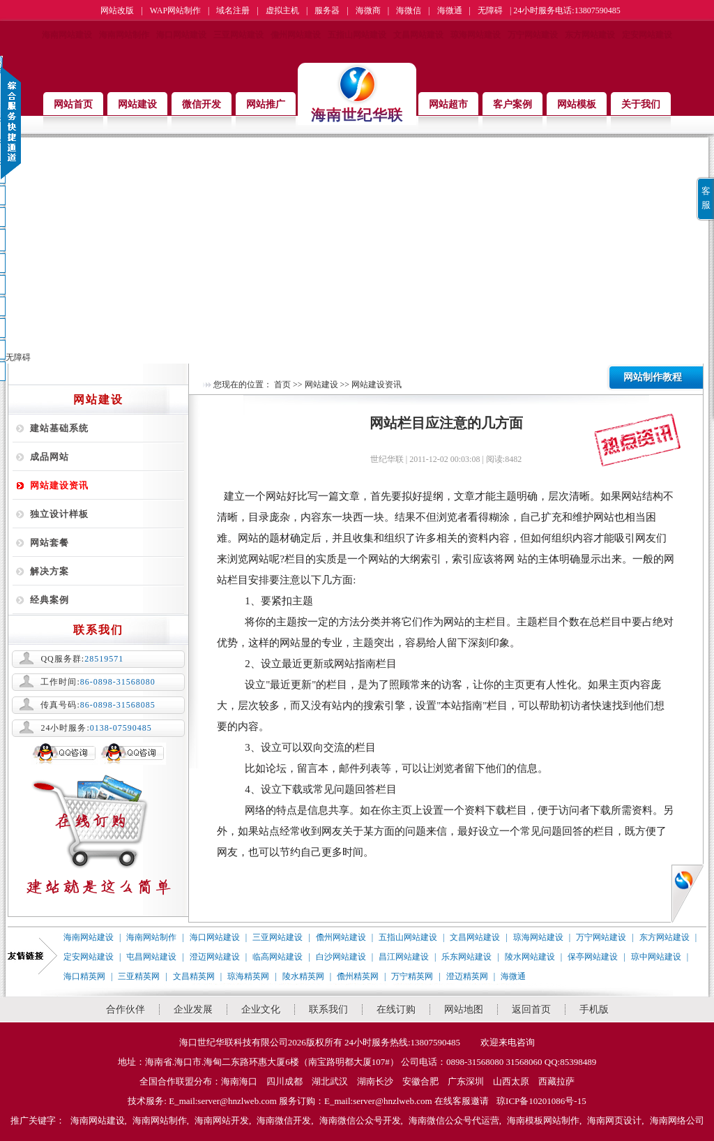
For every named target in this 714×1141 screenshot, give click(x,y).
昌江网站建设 (404, 957)
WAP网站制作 (175, 10)
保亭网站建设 (593, 957)
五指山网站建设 (357, 35)
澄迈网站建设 (215, 957)
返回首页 (531, 1009)
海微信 (408, 10)
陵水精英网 (303, 976)
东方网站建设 (590, 35)
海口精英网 (84, 976)
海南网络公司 (677, 1120)
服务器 (327, 10)
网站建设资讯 (59, 485)
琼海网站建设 (475, 35)
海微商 (368, 10)
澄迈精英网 (467, 976)
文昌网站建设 (418, 35)
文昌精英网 (194, 976)
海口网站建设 (181, 35)
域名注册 (233, 10)
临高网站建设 (277, 957)
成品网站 (49, 457)
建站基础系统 (59, 428)
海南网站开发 (222, 1120)
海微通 (449, 10)
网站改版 (117, 10)
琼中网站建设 (656, 957)
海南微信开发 (284, 1120)
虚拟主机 (282, 10)
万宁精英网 (412, 976)
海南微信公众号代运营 (454, 1120)
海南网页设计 (614, 1120)
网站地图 (463, 1009)
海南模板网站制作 (543, 1120)
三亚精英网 (139, 976)
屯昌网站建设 (151, 957)
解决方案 (49, 571)
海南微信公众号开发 (360, 1120)
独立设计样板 (59, 514)
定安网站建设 (647, 35)
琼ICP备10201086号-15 (541, 1101)
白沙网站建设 (341, 957)
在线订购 (396, 1009)
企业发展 (193, 1009)
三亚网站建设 (238, 35)
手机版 (594, 1009)
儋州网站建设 (296, 35)
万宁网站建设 (533, 35)
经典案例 (49, 600)
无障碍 (490, 10)
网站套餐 (49, 542)
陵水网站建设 (530, 957)
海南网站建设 (67, 35)
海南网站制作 (124, 35)
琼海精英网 (248, 976)
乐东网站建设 (466, 957)
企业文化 (260, 1009)
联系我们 (328, 1009)
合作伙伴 (125, 1009)
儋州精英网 (358, 976)
